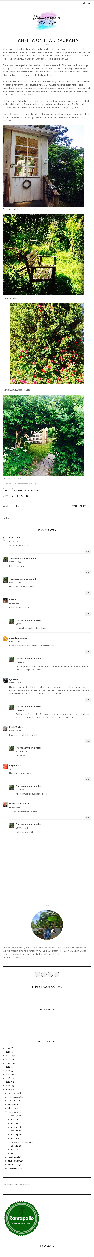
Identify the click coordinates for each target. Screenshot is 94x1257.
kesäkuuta (13, 1157)
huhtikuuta (13, 1164)
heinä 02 (15, 1153)
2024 (8, 1055)
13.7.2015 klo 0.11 (21, 624)
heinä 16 (15, 1131)
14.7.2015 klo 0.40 (22, 789)
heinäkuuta (13, 1112)
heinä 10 (15, 1146)
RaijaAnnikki (15, 765)
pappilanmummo (18, 638)
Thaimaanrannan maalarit (22, 558)
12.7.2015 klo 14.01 (15, 683)
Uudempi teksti (12, 506)
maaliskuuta (14, 1168)
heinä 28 (15, 1119)
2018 (8, 1078)
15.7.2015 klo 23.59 (22, 828)
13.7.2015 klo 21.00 (15, 769)
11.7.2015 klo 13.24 (15, 541)
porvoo (19, 490)
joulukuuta (13, 1093)
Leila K (12, 600)
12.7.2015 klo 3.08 (15, 582)
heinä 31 (15, 1116)
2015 (8, 1089)
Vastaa (88, 551)
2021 (8, 1067)
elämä (6, 490)
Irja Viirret (14, 679)
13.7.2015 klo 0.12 (21, 662)
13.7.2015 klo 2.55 (15, 731)
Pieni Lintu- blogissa (12, 114)
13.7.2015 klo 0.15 (21, 710)
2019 (8, 1074)
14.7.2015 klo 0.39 (21, 751)
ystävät (35, 490)
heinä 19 (15, 1127)
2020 (8, 1071)
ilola (12, 490)
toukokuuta (13, 1161)
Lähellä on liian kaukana (21, 1142)
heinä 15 (15, 1134)
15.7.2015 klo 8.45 (15, 807)
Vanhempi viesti (81, 506)
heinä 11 (14, 1138)
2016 (8, 1085)
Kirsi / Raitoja (16, 727)
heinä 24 (15, 1123)
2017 (8, 1082)
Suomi (27, 490)
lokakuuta (13, 1100)
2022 (8, 1063)
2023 (8, 1059)
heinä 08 (15, 1149)
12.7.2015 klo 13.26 (15, 641)
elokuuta (12, 1108)
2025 (8, 1052)
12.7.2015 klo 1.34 (15, 562)
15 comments (9, 488)
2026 (8, 1048)
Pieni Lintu (14, 537)
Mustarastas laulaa (19, 803)
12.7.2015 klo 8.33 (15, 603)
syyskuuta (13, 1104)
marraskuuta (14, 1097)
